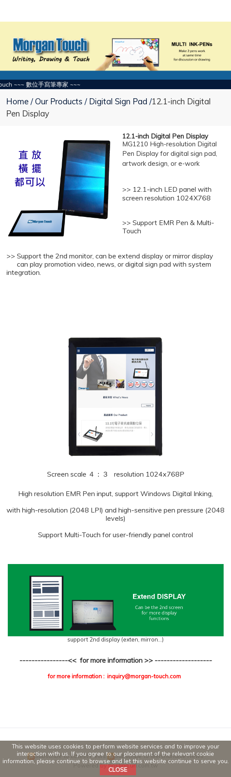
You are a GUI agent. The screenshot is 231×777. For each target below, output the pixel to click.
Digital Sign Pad (118, 101)
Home (17, 101)
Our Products (60, 101)
